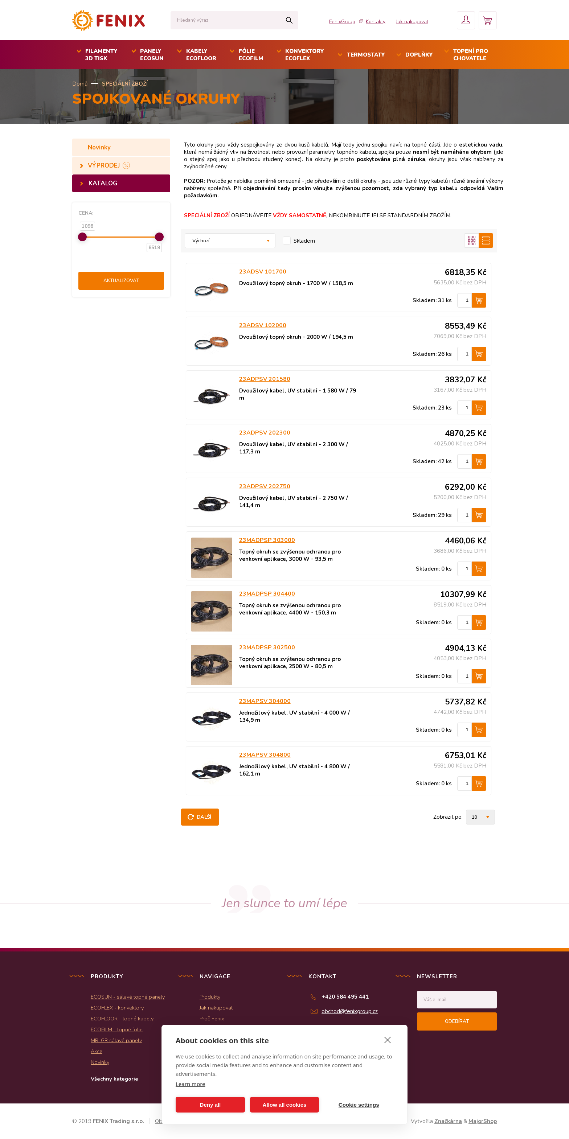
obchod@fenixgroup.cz (350, 1011)
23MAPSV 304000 (265, 701)
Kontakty (375, 21)
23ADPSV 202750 (264, 486)
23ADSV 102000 (262, 325)
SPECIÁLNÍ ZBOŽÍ (125, 83)
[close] (387, 1039)
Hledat (289, 20)
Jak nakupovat (412, 21)
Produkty (210, 996)
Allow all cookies (285, 1105)
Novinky (100, 147)
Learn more (190, 1083)
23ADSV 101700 (262, 272)
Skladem (304, 240)
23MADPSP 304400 (267, 594)
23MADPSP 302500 (267, 647)
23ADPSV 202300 (264, 433)
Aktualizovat (121, 280)
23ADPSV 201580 (264, 379)
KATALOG (103, 183)
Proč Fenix (212, 1018)
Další (204, 817)
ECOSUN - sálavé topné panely (128, 996)
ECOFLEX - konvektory (117, 1007)
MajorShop (482, 1121)
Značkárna (448, 1121)
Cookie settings (359, 1105)
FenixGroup (342, 21)
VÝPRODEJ (105, 165)
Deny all (210, 1105)
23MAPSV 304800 (265, 755)
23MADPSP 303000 (267, 540)
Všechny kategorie (114, 1078)
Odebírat (457, 1021)
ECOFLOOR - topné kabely (122, 1018)
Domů (79, 83)
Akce (96, 1051)
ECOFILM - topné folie (117, 1029)
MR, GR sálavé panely (116, 1040)
